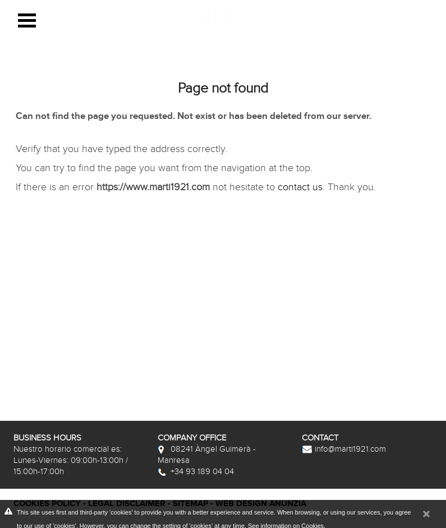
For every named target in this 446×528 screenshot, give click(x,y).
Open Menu (26, 20)
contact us (300, 187)
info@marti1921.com (344, 449)
